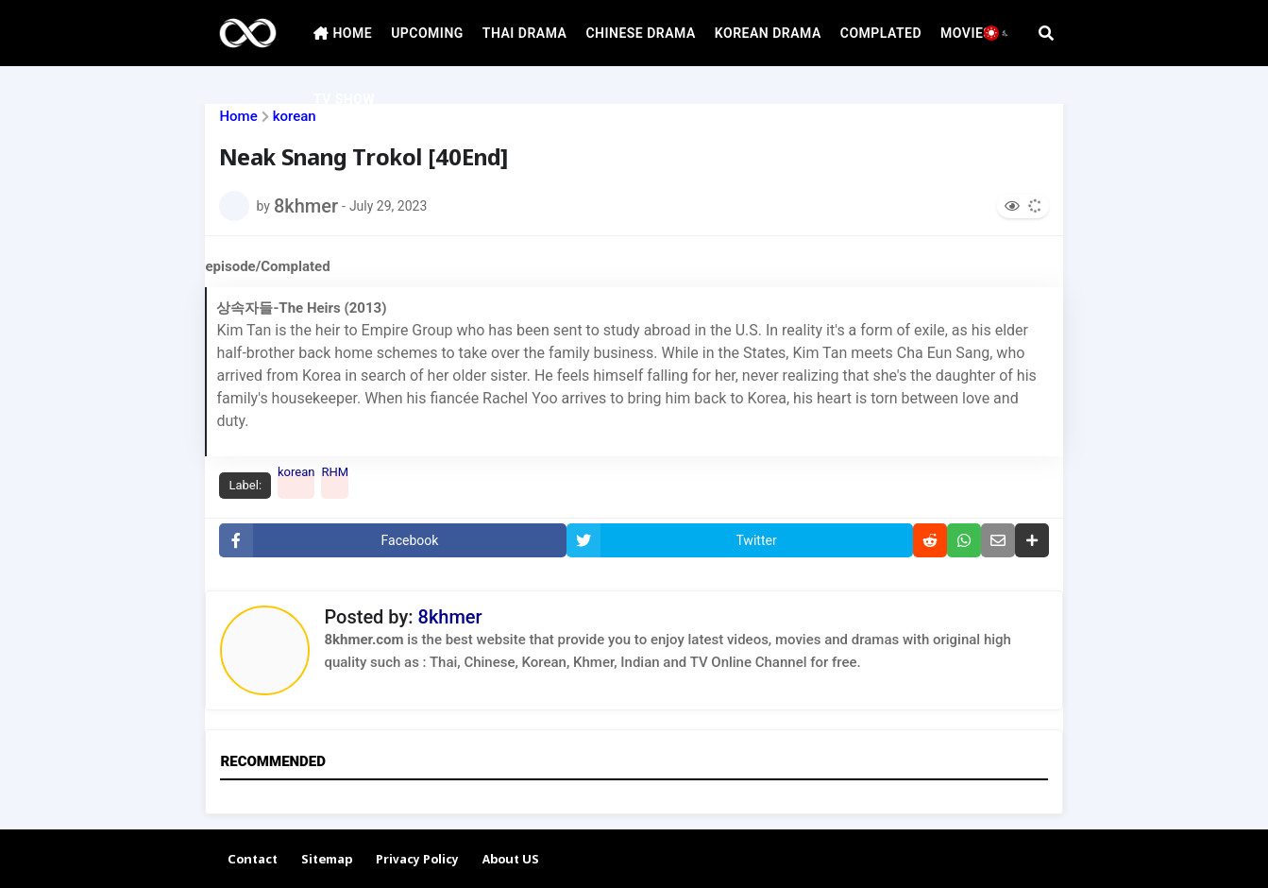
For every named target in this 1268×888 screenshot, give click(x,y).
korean (294, 117)
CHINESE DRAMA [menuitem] (640, 33)
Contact (253, 860)
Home (238, 117)
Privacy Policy (417, 860)
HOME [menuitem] (342, 33)
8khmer (450, 617)
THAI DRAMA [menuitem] (524, 33)
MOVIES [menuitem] (965, 33)
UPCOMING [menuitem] (427, 33)
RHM (334, 475)
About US (510, 860)
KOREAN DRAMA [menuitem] (768, 33)
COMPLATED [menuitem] (880, 33)
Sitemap (326, 860)
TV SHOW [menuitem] (344, 99)
